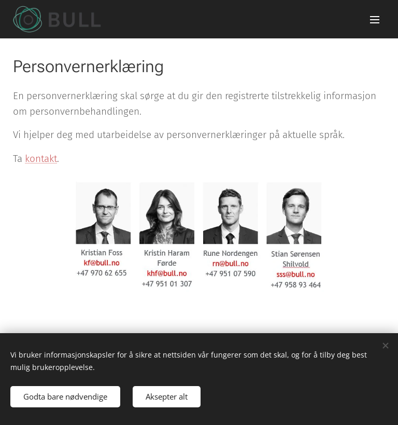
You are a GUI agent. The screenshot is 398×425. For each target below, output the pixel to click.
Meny (374, 19)
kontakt (41, 158)
